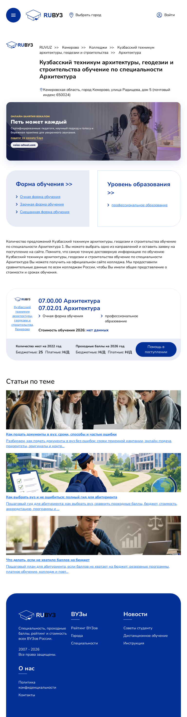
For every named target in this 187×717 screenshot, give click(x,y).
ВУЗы (79, 614)
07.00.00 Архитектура (69, 301)
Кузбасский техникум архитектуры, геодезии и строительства (96, 50)
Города (77, 635)
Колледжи (98, 47)
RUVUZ (45, 47)
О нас (27, 668)
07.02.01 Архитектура (69, 308)
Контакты (27, 695)
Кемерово (70, 47)
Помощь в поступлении (156, 349)
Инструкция (133, 643)
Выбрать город (88, 14)
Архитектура (130, 52)
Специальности (84, 643)
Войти (169, 14)
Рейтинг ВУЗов (84, 628)
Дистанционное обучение (145, 635)
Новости (135, 614)
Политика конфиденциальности (37, 685)
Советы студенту (137, 628)
